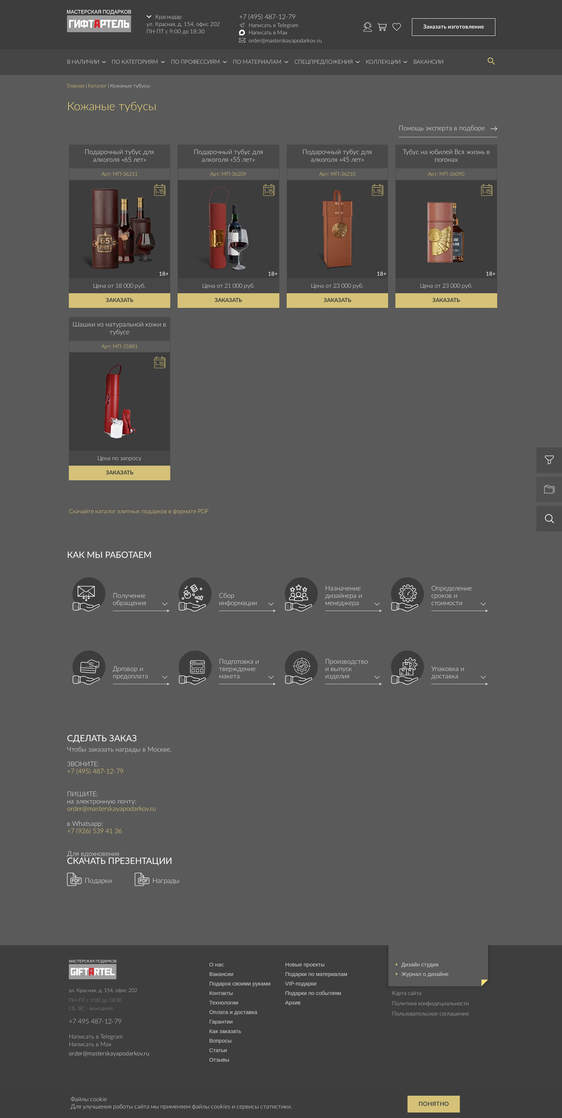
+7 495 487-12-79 (95, 1021)
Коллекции (383, 62)
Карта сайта (406, 993)
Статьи (218, 1050)
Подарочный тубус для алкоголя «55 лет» (228, 156)
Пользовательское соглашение (430, 1014)
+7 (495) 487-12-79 (267, 17)
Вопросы (220, 1040)
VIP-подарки (301, 983)
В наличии (83, 62)
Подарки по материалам (316, 974)
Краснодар (168, 17)
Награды (165, 880)
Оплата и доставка (233, 1012)
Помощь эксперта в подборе (442, 128)
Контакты (221, 993)
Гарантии (220, 1021)
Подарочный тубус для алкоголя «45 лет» (337, 156)
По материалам (257, 62)
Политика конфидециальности (430, 1003)
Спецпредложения (323, 62)
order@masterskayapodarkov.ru (285, 41)
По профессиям (195, 62)
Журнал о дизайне (425, 974)
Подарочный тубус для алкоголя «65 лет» (119, 156)
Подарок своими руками (240, 983)
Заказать (119, 300)
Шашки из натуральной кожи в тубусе (119, 328)
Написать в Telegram (273, 25)
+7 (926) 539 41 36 (94, 831)
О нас (216, 964)
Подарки (98, 880)
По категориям (135, 62)
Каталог (97, 86)
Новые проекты (305, 964)
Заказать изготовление (453, 27)
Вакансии (428, 62)
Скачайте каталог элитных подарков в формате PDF (139, 511)
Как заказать (225, 1031)
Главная (76, 86)
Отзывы (219, 1059)
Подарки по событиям (313, 993)
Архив (293, 1002)
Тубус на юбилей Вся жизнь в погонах (446, 156)
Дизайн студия (419, 964)
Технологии (223, 1002)
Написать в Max (268, 33)
